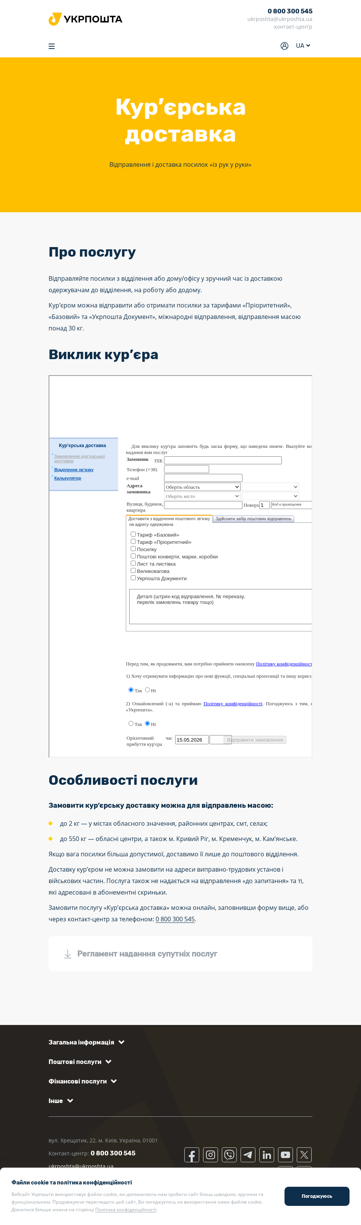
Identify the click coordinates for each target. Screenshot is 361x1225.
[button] (85, 1042)
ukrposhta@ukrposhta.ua (279, 19)
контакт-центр (293, 26)
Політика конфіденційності (125, 1209)
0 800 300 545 (290, 11)
